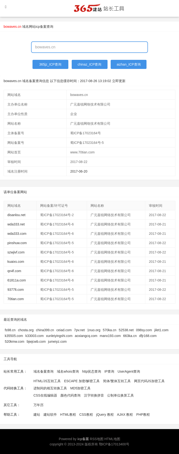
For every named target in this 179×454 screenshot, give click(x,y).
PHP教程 (143, 414)
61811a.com (16, 280)
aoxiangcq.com (86, 336)
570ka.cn (109, 330)
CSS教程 (86, 414)
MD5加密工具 (80, 388)
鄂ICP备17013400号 (114, 444)
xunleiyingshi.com (59, 336)
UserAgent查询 (129, 371)
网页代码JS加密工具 (149, 381)
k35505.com (14, 336)
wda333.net (16, 224)
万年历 (38, 405)
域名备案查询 (43, 371)
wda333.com (16, 233)
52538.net (126, 330)
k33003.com (34, 336)
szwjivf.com (16, 252)
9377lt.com (15, 289)
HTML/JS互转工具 (47, 381)
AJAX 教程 (125, 414)
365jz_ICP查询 (50, 64)
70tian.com (15, 299)
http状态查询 (91, 371)
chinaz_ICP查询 (90, 64)
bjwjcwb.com (36, 341)
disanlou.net (16, 215)
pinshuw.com (17, 243)
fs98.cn (10, 330)
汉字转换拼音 (94, 395)
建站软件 (50, 414)
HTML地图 (112, 439)
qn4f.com (14, 271)
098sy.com (144, 330)
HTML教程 (68, 414)
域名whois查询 (68, 371)
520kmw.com (14, 341)
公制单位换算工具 (120, 395)
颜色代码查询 (70, 395)
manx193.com (110, 336)
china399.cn (45, 330)
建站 (36, 414)
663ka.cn (130, 336)
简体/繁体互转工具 (117, 381)
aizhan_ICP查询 (129, 64)
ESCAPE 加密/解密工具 (82, 381)
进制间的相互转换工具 (50, 388)
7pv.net (79, 330)
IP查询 (109, 371)
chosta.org (25, 330)
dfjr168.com (148, 336)
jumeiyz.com (57, 341)
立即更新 (118, 81)
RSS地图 (96, 439)
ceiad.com (64, 330)
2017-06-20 (78, 171)
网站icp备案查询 (41, 26)
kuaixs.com (15, 261)
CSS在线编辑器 (45, 395)
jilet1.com (161, 330)
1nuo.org (93, 330)
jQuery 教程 (105, 414)
